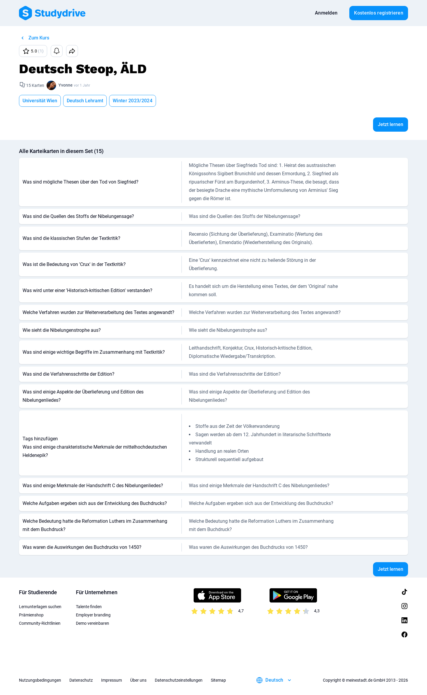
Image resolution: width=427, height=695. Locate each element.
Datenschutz (81, 680)
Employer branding (93, 615)
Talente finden (89, 606)
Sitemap (218, 680)
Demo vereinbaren (92, 623)
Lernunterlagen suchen (40, 606)
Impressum (111, 680)
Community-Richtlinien (39, 623)
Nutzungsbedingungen (40, 680)
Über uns (138, 680)
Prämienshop (31, 615)
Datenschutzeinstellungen (179, 680)
